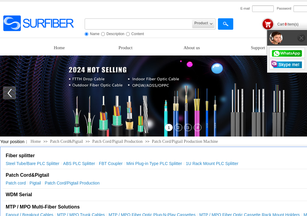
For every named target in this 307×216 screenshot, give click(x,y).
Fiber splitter (20, 155)
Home (59, 47)
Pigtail (35, 183)
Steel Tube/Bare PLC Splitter (32, 163)
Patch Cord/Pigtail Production (118, 141)
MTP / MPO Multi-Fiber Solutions (43, 206)
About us (191, 47)
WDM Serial (19, 194)
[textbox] (138, 24)
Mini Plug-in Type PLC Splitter (154, 163)
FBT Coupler (111, 163)
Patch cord (16, 183)
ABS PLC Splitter (79, 163)
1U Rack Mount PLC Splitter (212, 163)
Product (125, 47)
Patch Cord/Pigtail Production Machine (185, 141)
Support (258, 47)
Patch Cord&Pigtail (66, 141)
